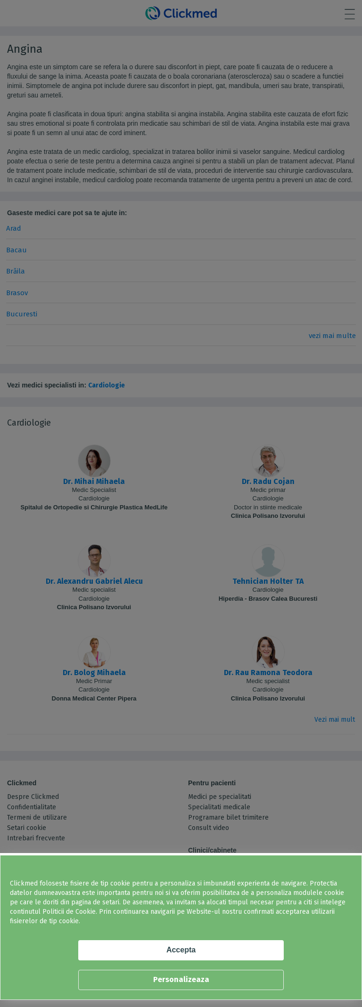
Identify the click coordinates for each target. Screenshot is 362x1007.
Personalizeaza (181, 979)
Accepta (181, 950)
